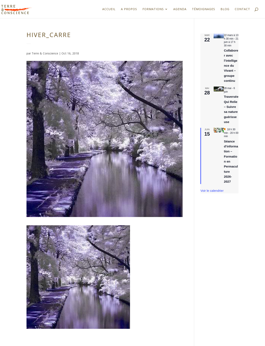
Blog (224, 9)
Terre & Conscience (45, 53)
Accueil (109, 9)
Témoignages (203, 9)
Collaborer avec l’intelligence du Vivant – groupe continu (231, 65)
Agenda (180, 9)
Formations (153, 9)
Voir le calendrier (212, 190)
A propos (129, 9)
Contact (242, 9)
